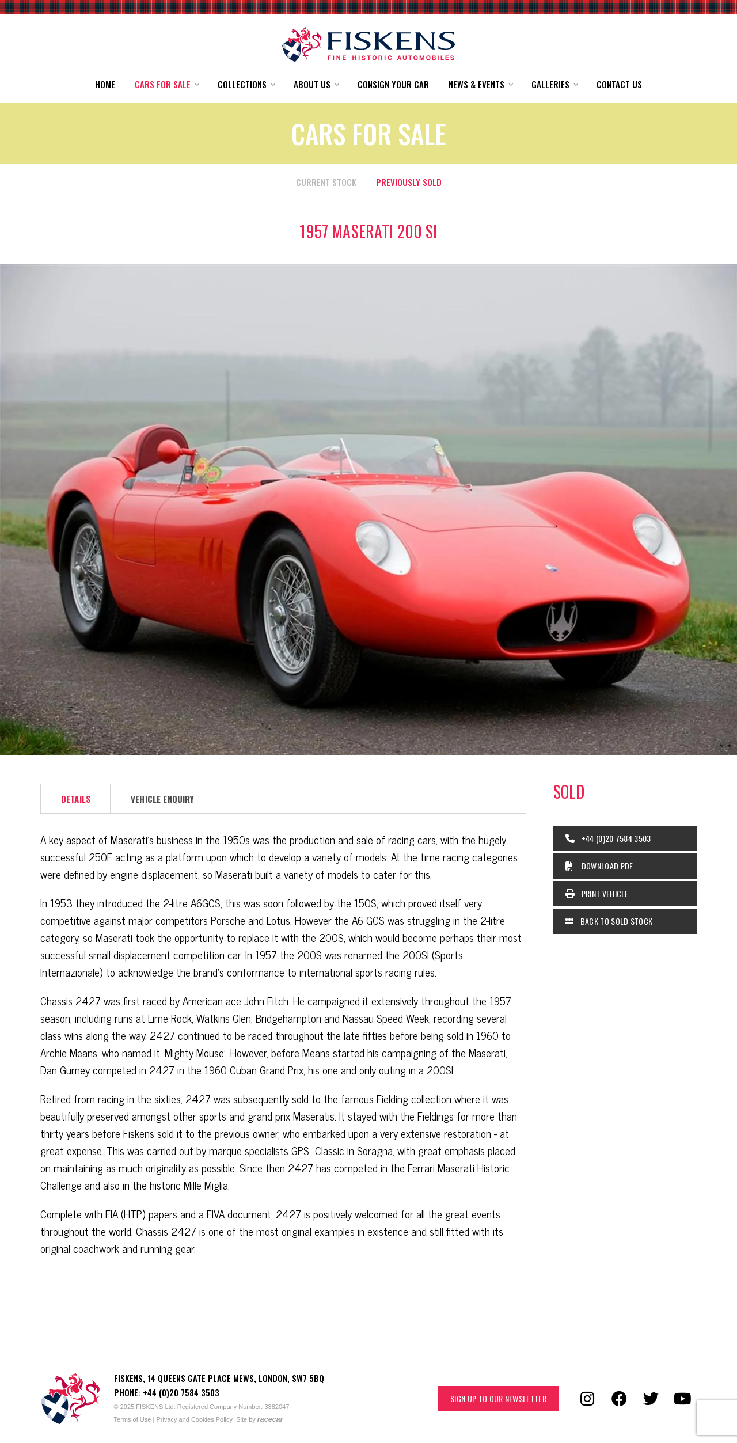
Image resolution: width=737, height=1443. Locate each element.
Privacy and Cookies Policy (194, 1419)
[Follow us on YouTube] (682, 1398)
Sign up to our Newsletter (498, 1398)
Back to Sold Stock (608, 921)
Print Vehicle (597, 893)
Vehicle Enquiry (162, 798)
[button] (166, 84)
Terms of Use (132, 1419)
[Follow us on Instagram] (587, 1398)
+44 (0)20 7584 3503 (608, 838)
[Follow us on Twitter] (650, 1398)
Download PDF (599, 866)
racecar (270, 1419)
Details (75, 798)
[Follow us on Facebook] (619, 1398)
